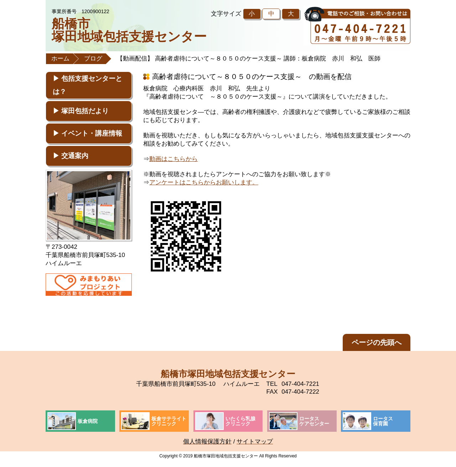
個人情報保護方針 (207, 441)
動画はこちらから (173, 159)
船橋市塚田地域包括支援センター (129, 30)
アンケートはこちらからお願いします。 (203, 182)
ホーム (60, 58)
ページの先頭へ (376, 342)
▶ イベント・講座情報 (87, 133)
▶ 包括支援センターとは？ (87, 85)
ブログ (93, 58)
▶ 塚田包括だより (81, 111)
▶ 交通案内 (70, 155)
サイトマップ (255, 441)
